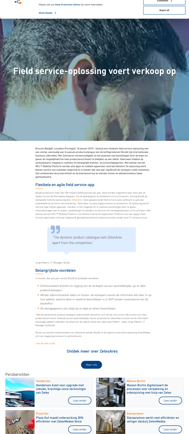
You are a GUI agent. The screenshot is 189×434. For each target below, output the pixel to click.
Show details (45, 30)
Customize (164, 17)
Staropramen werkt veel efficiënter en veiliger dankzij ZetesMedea (153, 419)
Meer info (91, 364)
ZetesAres (77, 199)
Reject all (164, 27)
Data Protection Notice (68, 21)
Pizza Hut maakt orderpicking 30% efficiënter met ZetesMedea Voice (59, 419)
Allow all (164, 8)
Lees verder (80, 400)
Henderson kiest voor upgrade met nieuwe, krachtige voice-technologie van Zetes (61, 388)
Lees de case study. (45, 343)
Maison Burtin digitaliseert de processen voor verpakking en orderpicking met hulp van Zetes (149, 388)
